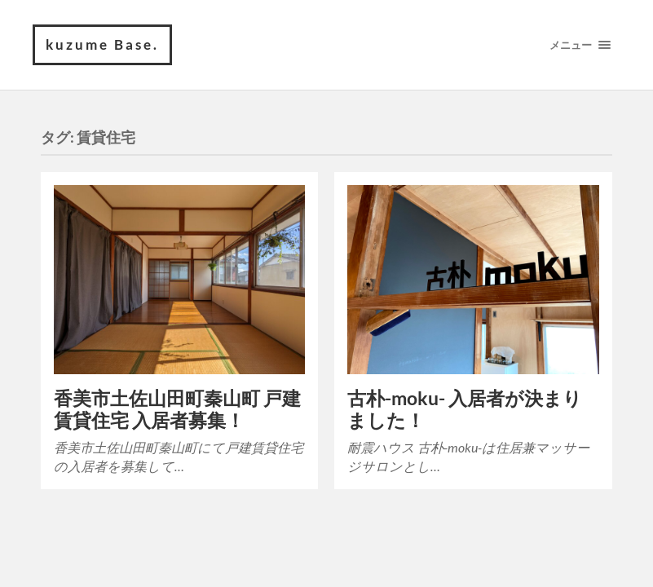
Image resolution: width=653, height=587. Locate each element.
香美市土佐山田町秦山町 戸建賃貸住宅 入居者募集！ (177, 409)
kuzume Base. (102, 44)
